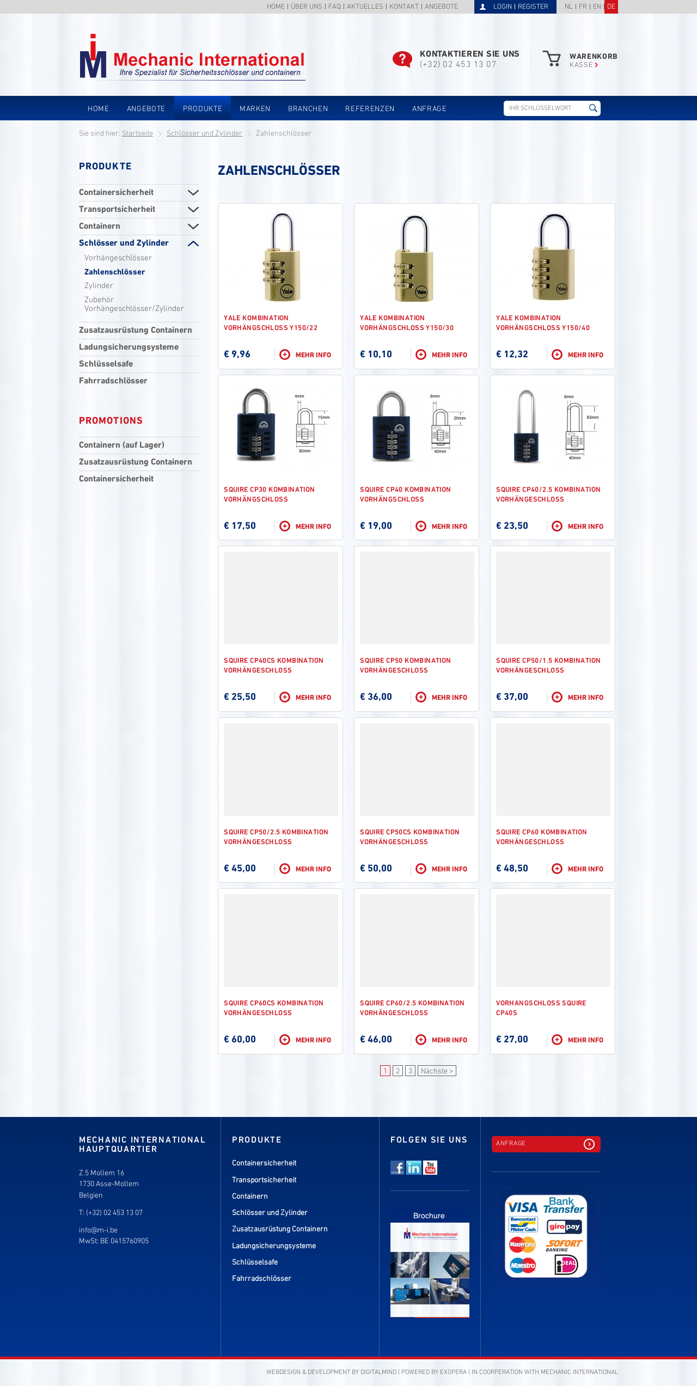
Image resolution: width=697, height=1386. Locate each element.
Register (533, 7)
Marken (255, 109)
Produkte (202, 109)
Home (276, 7)
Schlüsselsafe (106, 364)
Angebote (441, 7)
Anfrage (429, 109)
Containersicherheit (116, 192)
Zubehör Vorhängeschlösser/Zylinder (134, 304)
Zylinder (98, 286)
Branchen (308, 109)
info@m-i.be (98, 1230)
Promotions (111, 421)
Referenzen (370, 109)
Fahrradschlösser (113, 381)
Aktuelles (365, 7)
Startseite (137, 133)
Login (502, 7)
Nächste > (437, 1071)
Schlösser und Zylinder (204, 133)
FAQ (334, 7)
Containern (99, 226)
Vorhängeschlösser (118, 258)
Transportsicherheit (117, 209)
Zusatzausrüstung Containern (135, 330)
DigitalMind (378, 1372)
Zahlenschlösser (114, 272)
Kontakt (404, 7)
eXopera (453, 1372)
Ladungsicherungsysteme (129, 347)
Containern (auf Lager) (121, 445)
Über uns (306, 7)
